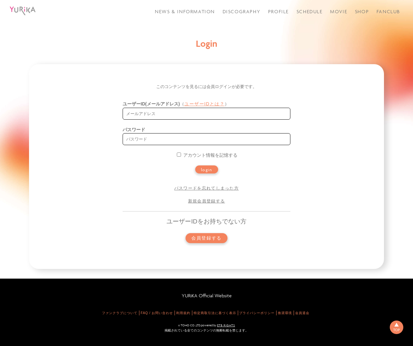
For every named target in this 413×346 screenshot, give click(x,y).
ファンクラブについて (119, 313)
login (206, 169)
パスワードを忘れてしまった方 (206, 188)
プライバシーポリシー (257, 313)
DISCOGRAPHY (242, 11)
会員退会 (302, 313)
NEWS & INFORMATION (185, 11)
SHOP (362, 11)
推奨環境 (285, 313)
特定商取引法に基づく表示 (215, 313)
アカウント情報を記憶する (207, 155)
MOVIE (338, 11)
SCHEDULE (310, 11)
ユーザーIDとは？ (204, 103)
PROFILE (278, 11)
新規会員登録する (206, 201)
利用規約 (183, 313)
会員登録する (206, 238)
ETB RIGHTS (226, 325)
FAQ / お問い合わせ (157, 313)
